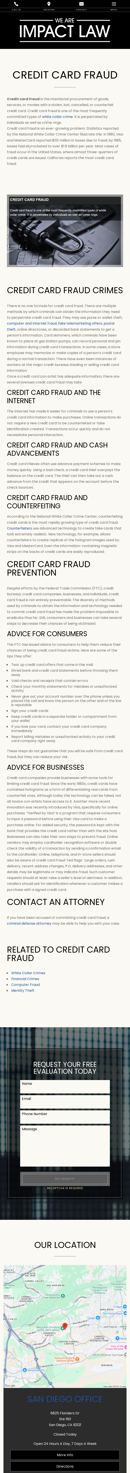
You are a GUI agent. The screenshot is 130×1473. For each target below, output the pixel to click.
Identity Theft (22, 990)
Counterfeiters (19, 528)
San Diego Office (65, 1399)
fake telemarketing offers (80, 323)
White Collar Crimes (28, 973)
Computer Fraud (25, 984)
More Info (65, 1454)
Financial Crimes (25, 978)
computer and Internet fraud (32, 323)
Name (27, 1083)
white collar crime (57, 116)
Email (26, 1098)
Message (29, 1129)
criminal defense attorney (29, 923)
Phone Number (34, 1113)
